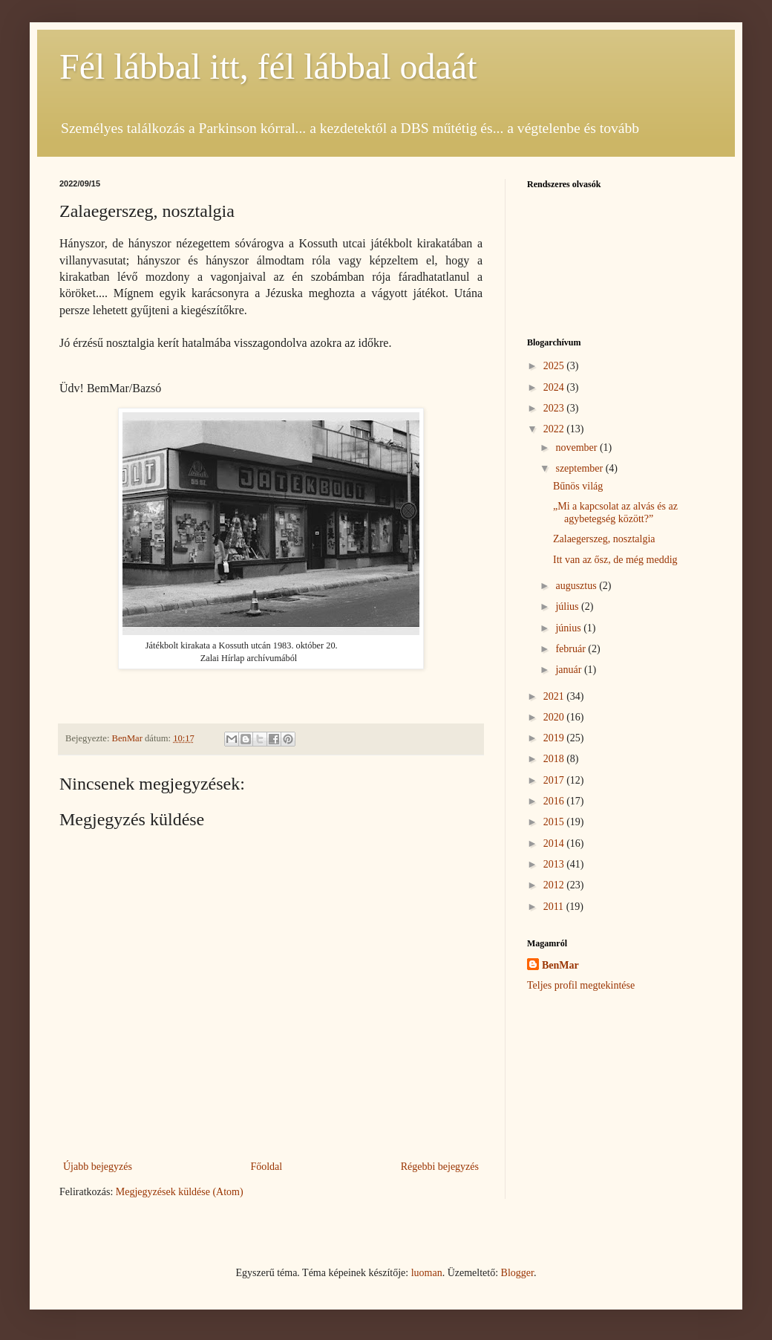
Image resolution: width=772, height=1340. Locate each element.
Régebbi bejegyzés (440, 1166)
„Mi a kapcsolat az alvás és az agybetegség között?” (615, 512)
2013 (555, 864)
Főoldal (266, 1166)
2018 (555, 758)
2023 (555, 408)
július (568, 606)
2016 (555, 801)
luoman (426, 1272)
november (577, 447)
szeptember (580, 468)
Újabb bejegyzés (97, 1166)
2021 (555, 696)
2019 (555, 738)
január (569, 669)
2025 (555, 365)
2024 (555, 387)
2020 (555, 717)
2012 (555, 885)
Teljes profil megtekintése (581, 985)
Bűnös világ (578, 486)
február (571, 648)
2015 (555, 821)
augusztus (577, 585)
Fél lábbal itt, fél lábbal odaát (268, 66)
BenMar (560, 965)
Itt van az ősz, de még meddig (615, 559)
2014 (555, 843)
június (569, 628)
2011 (554, 906)
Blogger (517, 1272)
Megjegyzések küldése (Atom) (179, 1191)
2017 (555, 780)
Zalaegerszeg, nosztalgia (604, 538)
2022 (555, 429)
